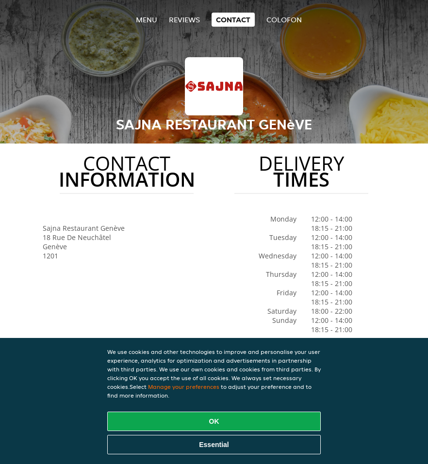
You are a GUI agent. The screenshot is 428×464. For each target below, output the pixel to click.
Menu (146, 20)
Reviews (184, 20)
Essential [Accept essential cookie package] (214, 444)
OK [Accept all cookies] (214, 421)
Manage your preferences (183, 386)
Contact (233, 20)
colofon (284, 20)
